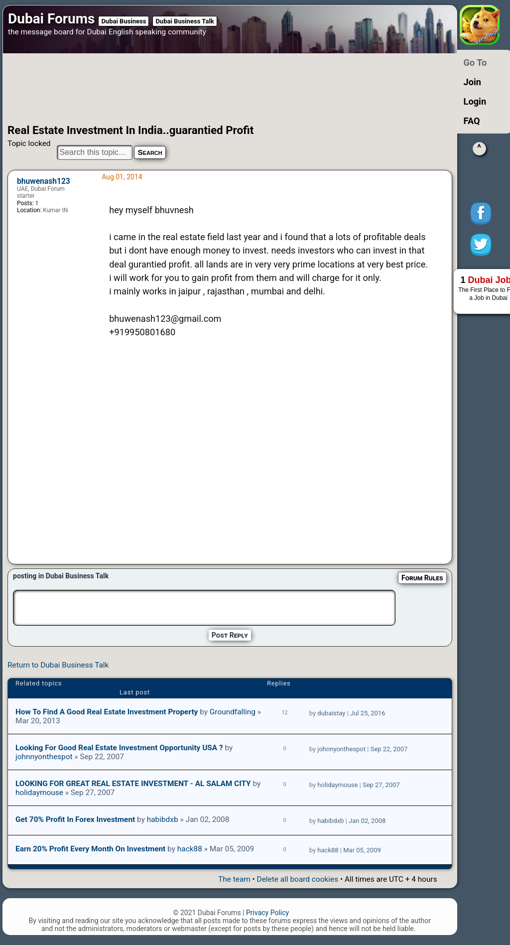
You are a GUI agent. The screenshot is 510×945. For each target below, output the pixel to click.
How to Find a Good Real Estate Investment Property (106, 711)
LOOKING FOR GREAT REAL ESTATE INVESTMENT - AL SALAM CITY (133, 783)
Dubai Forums (51, 18)
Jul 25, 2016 (367, 713)
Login (475, 101)
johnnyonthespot (43, 756)
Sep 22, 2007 (389, 749)
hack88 (189, 848)
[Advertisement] (215, 88)
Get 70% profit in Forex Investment (75, 819)
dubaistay (331, 713)
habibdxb (162, 819)
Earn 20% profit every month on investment (90, 848)
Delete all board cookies (297, 879)
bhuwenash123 (43, 181)
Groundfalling (232, 711)
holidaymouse (39, 792)
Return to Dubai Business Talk (58, 665)
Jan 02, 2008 (367, 820)
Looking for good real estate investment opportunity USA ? (119, 747)
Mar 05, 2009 (362, 850)
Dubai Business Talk (184, 21)
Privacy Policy (267, 913)
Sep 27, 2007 (381, 785)
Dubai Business (123, 21)
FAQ (472, 121)
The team (234, 879)
